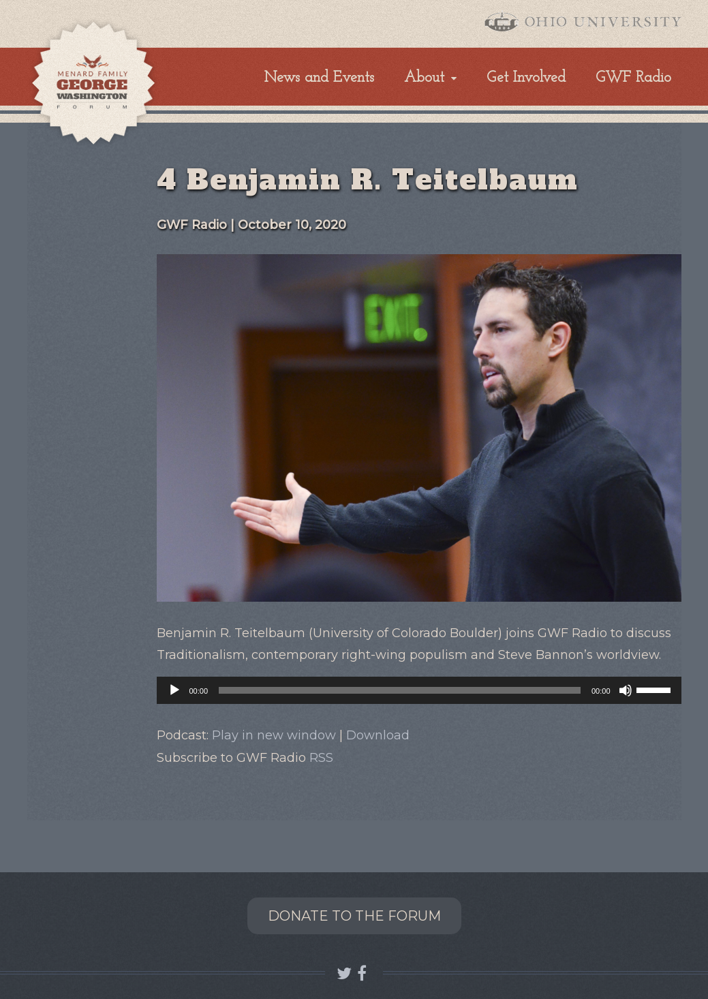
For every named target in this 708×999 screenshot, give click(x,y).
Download (378, 735)
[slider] (400, 690)
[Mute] (625, 690)
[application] (419, 690)
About (424, 78)
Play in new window (274, 735)
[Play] (174, 690)
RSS (321, 757)
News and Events (319, 78)
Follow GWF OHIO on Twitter (343, 973)
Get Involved (526, 78)
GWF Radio (633, 78)
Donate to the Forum (354, 916)
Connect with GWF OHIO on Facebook (364, 973)
